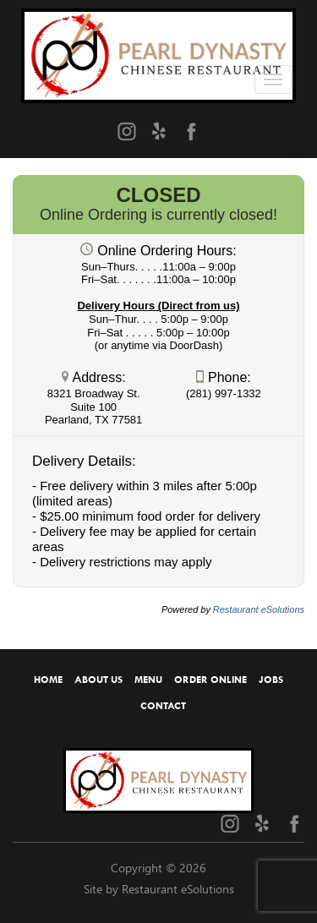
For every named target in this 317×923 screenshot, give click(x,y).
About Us (98, 679)
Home (48, 679)
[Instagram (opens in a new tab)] (127, 131)
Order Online (210, 679)
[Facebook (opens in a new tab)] (191, 131)
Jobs (271, 679)
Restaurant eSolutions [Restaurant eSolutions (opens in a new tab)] (258, 609)
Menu (148, 679)
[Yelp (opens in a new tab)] (159, 131)
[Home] (158, 49)
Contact (163, 706)
